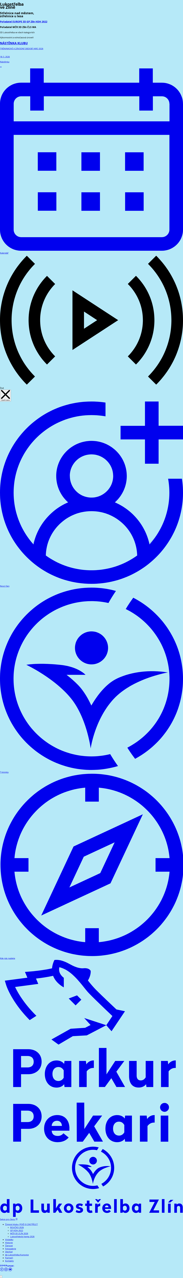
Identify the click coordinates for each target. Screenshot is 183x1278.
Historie (9, 1242)
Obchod (8, 1251)
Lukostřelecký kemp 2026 (22, 1236)
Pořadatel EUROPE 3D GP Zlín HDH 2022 (23, 21)
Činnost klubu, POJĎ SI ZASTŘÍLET (21, 1224)
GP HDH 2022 (16, 1230)
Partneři (9, 1257)
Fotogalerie (10, 1248)
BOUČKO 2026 (17, 1227)
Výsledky (9, 1239)
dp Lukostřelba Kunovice (17, 1254)
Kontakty (9, 1261)
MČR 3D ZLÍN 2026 (19, 1233)
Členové (9, 1245)
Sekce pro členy (8, 1219)
